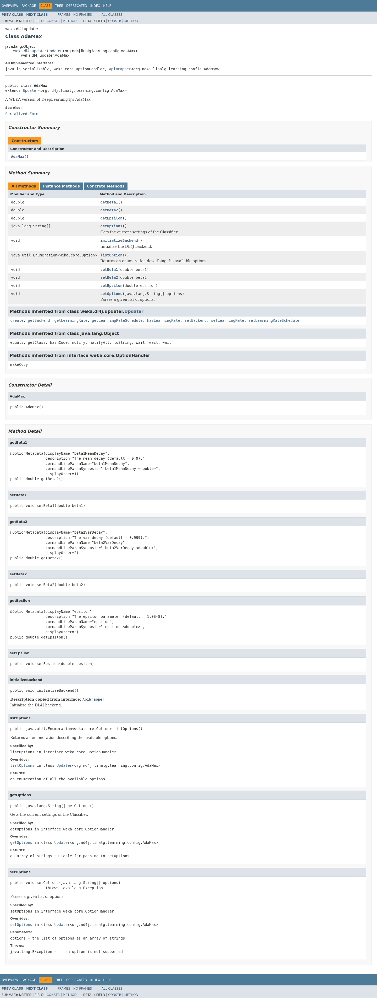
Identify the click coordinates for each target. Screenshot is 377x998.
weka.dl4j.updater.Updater (37, 51)
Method (70, 21)
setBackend (196, 320)
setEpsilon (112, 285)
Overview (10, 6)
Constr (53, 21)
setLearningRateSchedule (273, 320)
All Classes (112, 15)
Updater (30, 90)
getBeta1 (109, 202)
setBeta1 (109, 269)
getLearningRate (70, 320)
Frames (64, 15)
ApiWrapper (120, 69)
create (17, 320)
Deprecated (76, 6)
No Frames (82, 15)
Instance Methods (61, 186)
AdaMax (17, 156)
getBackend (39, 320)
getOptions (112, 226)
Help (107, 6)
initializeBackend (119, 240)
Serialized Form (21, 114)
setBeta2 (109, 277)
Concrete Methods (106, 186)
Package (28, 6)
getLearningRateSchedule (117, 320)
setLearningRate (227, 320)
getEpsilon (112, 218)
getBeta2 (109, 210)
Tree (59, 6)
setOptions (112, 294)
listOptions (113, 255)
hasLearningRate (163, 320)
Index (95, 6)
